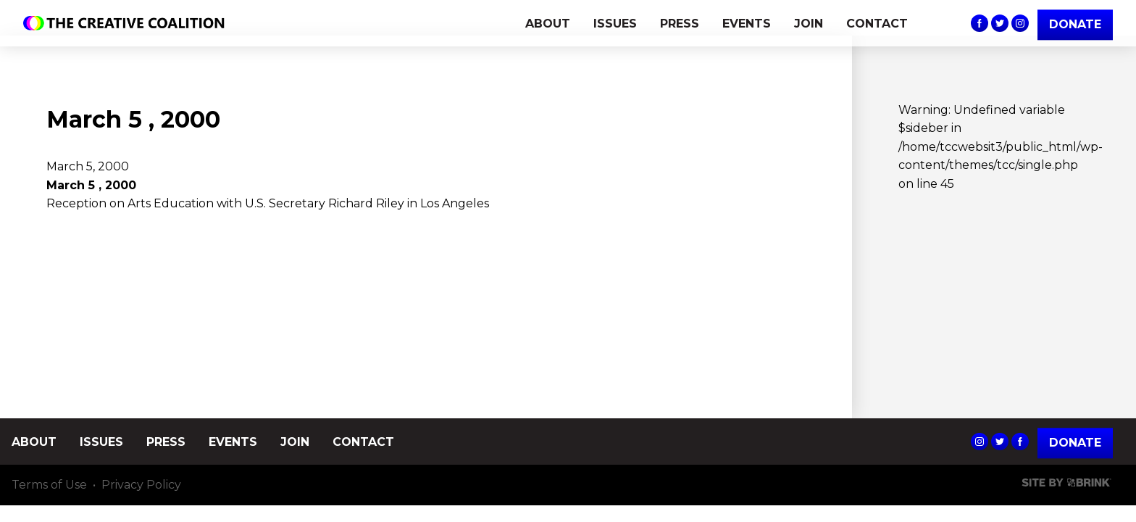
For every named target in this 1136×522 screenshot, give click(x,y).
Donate (1075, 443)
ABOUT (547, 23)
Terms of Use (49, 485)
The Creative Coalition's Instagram (1020, 23)
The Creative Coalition (127, 23)
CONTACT (877, 23)
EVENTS (746, 23)
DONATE (1075, 24)
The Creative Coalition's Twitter (999, 23)
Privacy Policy (141, 485)
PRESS (679, 23)
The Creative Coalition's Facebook (979, 23)
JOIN (808, 23)
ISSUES (615, 23)
